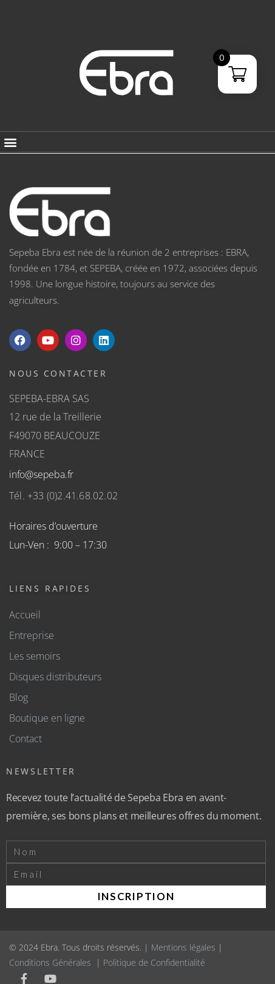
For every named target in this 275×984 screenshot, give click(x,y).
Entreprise (31, 635)
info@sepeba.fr (41, 474)
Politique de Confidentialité (154, 962)
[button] (10, 142)
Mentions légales (183, 947)
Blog (18, 697)
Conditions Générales (50, 962)
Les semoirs (34, 656)
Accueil (25, 614)
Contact (25, 738)
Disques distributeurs (55, 676)
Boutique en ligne (47, 718)
